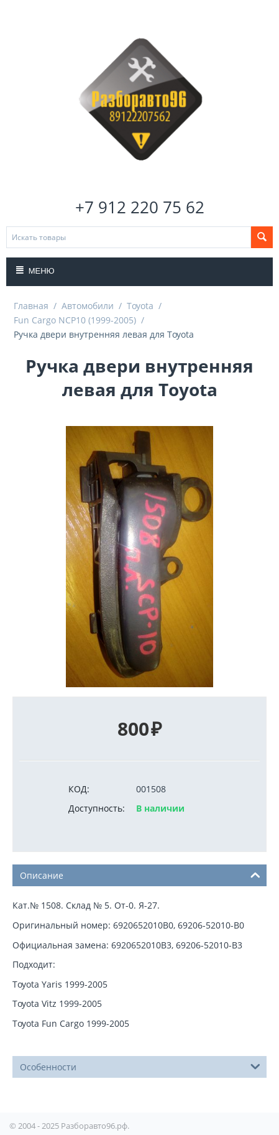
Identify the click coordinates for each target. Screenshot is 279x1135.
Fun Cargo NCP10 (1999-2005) (75, 320)
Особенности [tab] (140, 1066)
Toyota (140, 306)
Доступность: (96, 808)
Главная (31, 306)
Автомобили (88, 306)
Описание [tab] (140, 874)
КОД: (78, 789)
